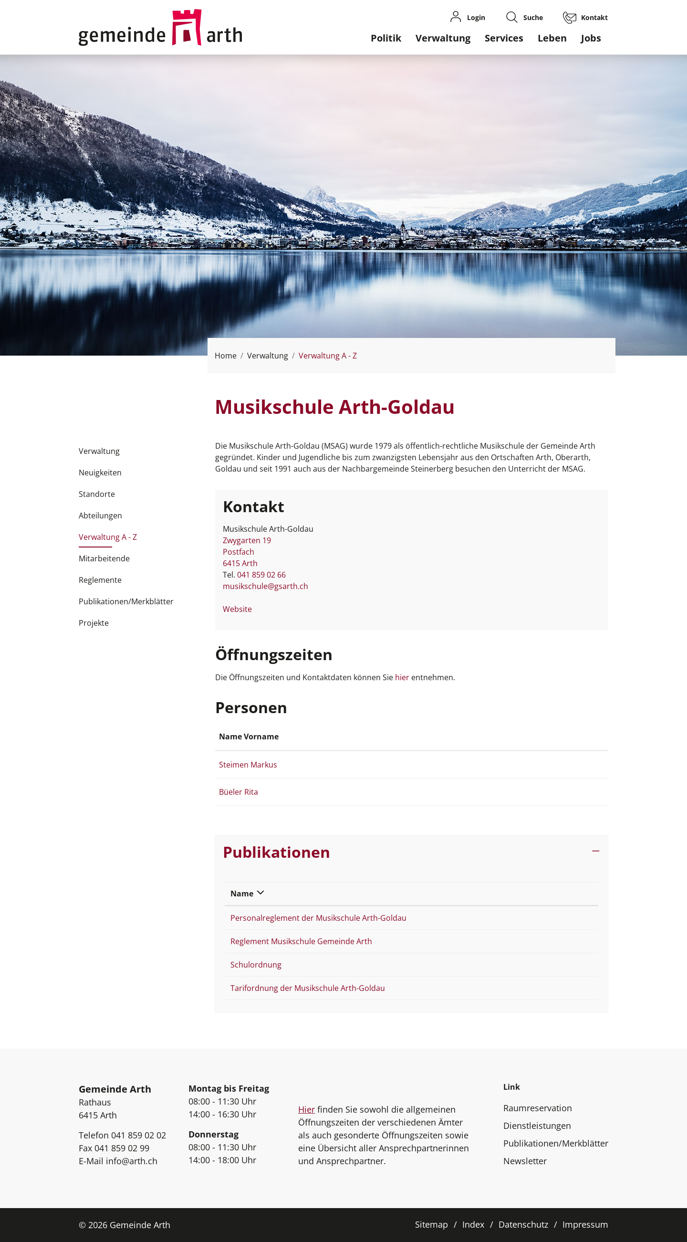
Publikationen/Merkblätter (126, 601)
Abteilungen (100, 515)
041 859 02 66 (261, 574)
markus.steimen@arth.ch (512, 764)
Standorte (97, 494)
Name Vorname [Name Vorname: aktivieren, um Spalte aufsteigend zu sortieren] (249, 736)
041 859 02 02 (138, 1135)
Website (242, 609)
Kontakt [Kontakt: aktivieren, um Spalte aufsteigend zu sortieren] (483, 736)
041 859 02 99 (121, 1148)
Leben (552, 38)
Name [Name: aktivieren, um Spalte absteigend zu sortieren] (241, 893)
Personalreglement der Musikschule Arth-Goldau (318, 918)
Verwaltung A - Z (108, 540)
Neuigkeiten (100, 472)
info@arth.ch (131, 1161)
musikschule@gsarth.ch (265, 586)
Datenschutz (523, 1224)
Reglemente (100, 580)
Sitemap (431, 1224)
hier (403, 677)
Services (504, 38)
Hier (306, 1109)
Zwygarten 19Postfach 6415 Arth (247, 551)
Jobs (591, 38)
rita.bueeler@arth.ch (504, 792)
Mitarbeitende (104, 558)
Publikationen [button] (276, 852)
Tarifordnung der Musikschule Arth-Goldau (307, 988)
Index (473, 1224)
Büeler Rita (238, 792)
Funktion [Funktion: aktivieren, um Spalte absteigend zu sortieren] (351, 736)
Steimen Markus (248, 764)
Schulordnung (255, 964)
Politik (386, 38)
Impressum (585, 1224)
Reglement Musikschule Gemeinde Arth (301, 941)
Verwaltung (443, 38)
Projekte (94, 623)
